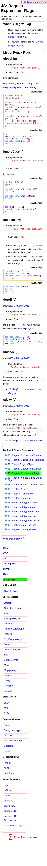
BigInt (7, 767)
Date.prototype (12, 665)
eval (6, 801)
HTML (6, 564)
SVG (5, 590)
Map (6, 681)
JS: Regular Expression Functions (26, 476)
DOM (6, 584)
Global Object (11, 607)
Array (7, 629)
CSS (5, 569)
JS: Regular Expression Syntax (24, 485)
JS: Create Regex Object (21, 480)
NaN (6, 784)
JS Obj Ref (9, 579)
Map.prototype (11, 686)
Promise (8, 701)
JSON (7, 718)
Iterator (8, 707)
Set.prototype (11, 676)
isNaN (7, 811)
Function (8, 639)
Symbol (8, 691)
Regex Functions (17, 36)
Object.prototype (13, 624)
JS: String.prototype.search (22, 518)
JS (4, 574)
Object (7, 619)
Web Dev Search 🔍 (14, 554)
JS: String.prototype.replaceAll (24, 536)
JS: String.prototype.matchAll (23, 527)
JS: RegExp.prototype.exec (22, 545)
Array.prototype (12, 634)
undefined (9, 789)
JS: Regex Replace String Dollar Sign (25, 495)
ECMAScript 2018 (19, 322)
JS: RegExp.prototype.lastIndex (25, 456)
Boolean (8, 761)
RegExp (8, 650)
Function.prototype (14, 644)
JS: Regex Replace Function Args (26, 500)
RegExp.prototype (13, 655)
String (7, 741)
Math (6, 724)
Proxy (7, 696)
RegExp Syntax (26, 344)
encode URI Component (10, 834)
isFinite (8, 806)
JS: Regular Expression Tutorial (24, 471)
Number (8, 751)
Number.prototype (13, 756)
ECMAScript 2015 (19, 375)
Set (6, 670)
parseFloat (9, 821)
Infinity (7, 779)
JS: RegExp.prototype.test (22, 541)
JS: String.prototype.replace (22, 532)
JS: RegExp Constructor (20, 509)
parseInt (8, 816)
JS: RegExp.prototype (34, 2)
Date (6, 660)
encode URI (10, 827)
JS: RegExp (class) (18, 505)
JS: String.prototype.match (22, 523)
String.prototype (12, 746)
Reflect (7, 729)
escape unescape (13, 841)
